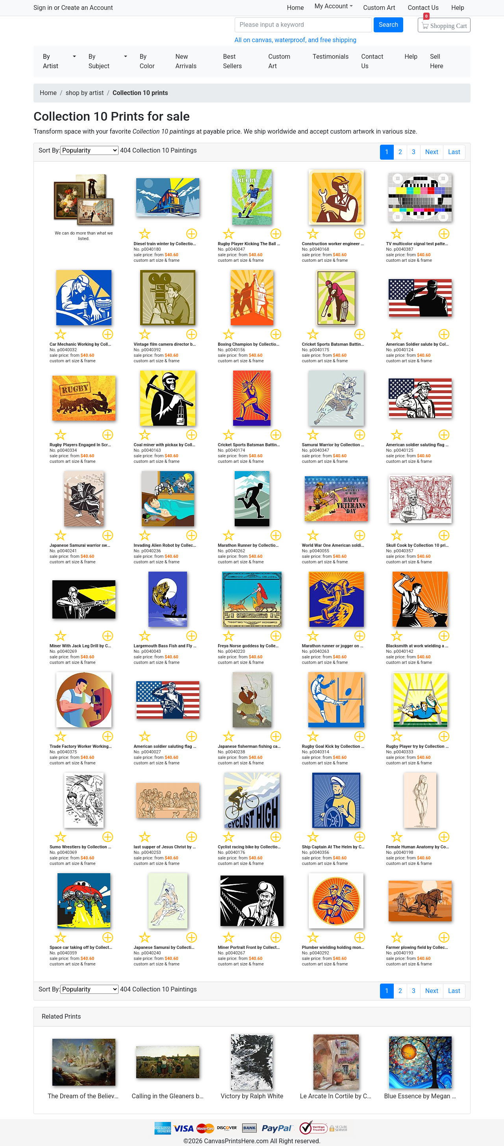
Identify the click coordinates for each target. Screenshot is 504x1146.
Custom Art (379, 7)
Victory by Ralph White (251, 1096)
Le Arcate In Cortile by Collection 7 (348, 1096)
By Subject (99, 61)
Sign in (42, 7)
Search (388, 24)
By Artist (50, 61)
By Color (147, 61)
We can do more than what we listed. (84, 236)
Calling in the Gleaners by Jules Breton (185, 1096)
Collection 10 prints (140, 93)
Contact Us (423, 7)
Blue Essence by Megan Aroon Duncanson (443, 1096)
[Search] (303, 24)
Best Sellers (232, 61)
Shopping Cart (445, 23)
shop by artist (85, 93)
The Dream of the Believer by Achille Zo (102, 1096)
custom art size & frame (157, 260)
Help (457, 7)
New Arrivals (186, 61)
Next (431, 152)
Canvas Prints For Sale (90, 32)
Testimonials (330, 56)
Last (454, 152)
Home (295, 7)
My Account (334, 6)
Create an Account (87, 7)
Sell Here (436, 61)
